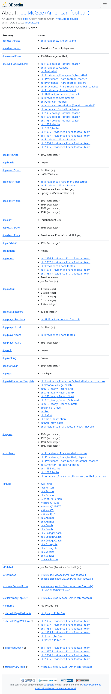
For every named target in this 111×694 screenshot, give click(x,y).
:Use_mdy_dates (52, 423)
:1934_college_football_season (60, 64)
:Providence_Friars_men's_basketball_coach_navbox (73, 381)
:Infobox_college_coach (56, 385)
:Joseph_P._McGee (53, 613)
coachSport (12, 170)
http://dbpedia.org (67, 18)
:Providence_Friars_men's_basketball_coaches (69, 86)
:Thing (46, 484)
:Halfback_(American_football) (60, 94)
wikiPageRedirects (18, 613)
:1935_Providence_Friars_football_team (65, 147)
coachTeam (12, 181)
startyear (10, 365)
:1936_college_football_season (60, 117)
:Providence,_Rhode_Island (58, 40)
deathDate (11, 227)
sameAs (9, 575)
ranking (9, 358)
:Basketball (49, 71)
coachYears (12, 200)
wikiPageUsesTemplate (18, 381)
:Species (47, 552)
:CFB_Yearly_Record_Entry (58, 392)
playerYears (12, 342)
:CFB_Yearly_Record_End (57, 388)
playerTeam (12, 335)
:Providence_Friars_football (58, 139)
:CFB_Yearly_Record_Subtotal (59, 404)
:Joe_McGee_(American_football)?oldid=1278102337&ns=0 (67, 588)
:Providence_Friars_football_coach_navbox (67, 426)
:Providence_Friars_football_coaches (64, 79)
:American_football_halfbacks (60, 109)
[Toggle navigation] (104, 5)
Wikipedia (49, 684)
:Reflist (46, 415)
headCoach (14, 647)
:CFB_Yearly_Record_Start (57, 396)
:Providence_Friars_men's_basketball (64, 75)
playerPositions (14, 319)
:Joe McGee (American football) (63, 575)
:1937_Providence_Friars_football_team (65, 135)
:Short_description (53, 419)
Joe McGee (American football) (54, 12)
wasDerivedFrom (15, 586)
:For (45, 411)
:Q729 (48, 514)
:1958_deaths (50, 124)
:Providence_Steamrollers (57, 98)
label (8, 567)
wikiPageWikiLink (15, 64)
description (12, 48)
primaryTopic (15, 666)
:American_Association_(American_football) (68, 105)
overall (9, 289)
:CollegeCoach (51, 533)
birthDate (10, 154)
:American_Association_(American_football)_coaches (73, 476)
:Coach (47, 525)
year (7, 434)
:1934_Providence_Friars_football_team (65, 143)
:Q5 (47, 510)
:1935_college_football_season (60, 113)
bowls (8, 162)
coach (26, 18)
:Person (47, 487)
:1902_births (50, 128)
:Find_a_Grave (51, 407)
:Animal (47, 518)
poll (7, 350)
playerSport (12, 327)
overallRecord (13, 56)
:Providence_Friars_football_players (63, 82)
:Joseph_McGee (51, 636)
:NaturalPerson (51, 499)
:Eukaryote (49, 544)
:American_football (54, 101)
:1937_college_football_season (60, 120)
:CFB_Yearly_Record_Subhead (60, 400)
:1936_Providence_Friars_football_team (65, 132)
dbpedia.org (31, 22)
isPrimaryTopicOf (15, 598)
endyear (10, 243)
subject (9, 453)
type (7, 373)
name (8, 258)
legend (9, 250)
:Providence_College (54, 67)
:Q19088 (50, 502)
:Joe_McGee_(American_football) (66, 598)
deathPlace (11, 40)
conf (7, 220)
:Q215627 (51, 506)
